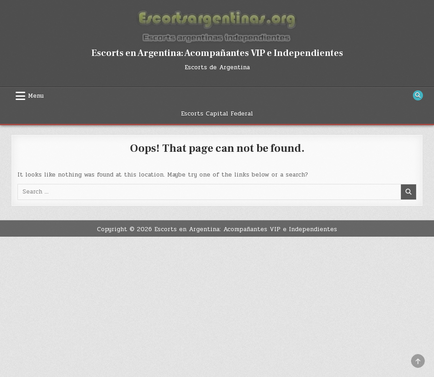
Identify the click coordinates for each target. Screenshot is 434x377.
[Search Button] (418, 95)
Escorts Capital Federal (217, 113)
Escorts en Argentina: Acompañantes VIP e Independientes (217, 53)
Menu (36, 95)
